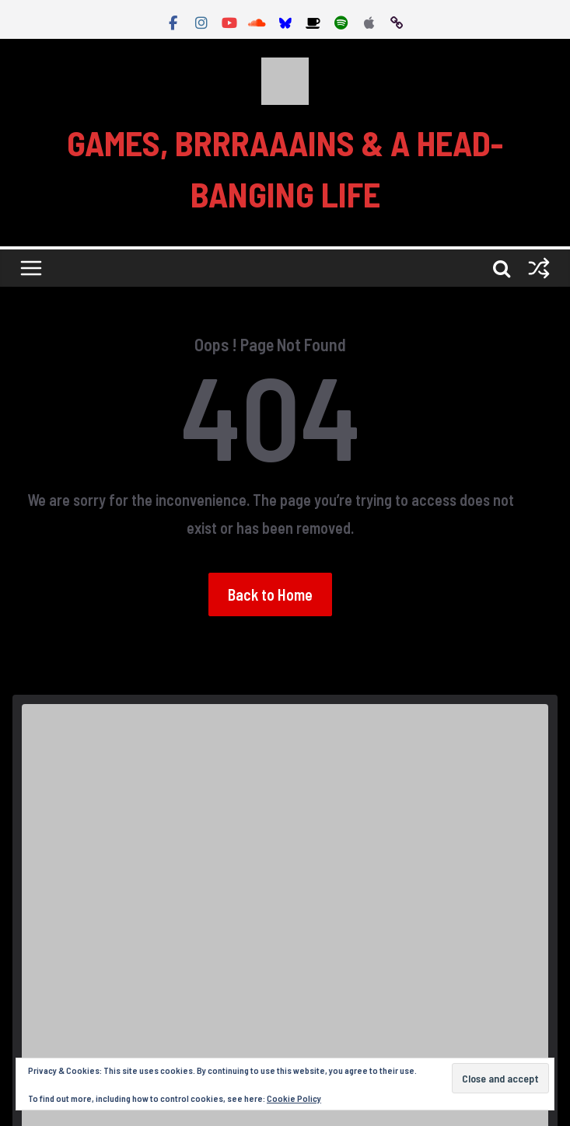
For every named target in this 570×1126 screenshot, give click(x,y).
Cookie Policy (294, 1098)
